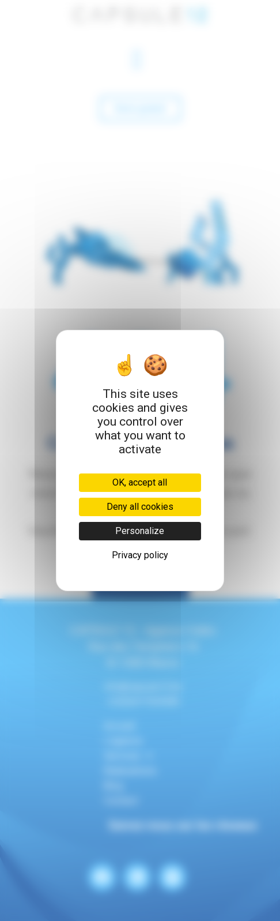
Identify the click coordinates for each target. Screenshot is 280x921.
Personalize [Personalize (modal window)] (139, 530)
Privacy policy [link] (140, 555)
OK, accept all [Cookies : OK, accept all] (139, 482)
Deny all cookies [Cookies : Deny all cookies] (140, 506)
